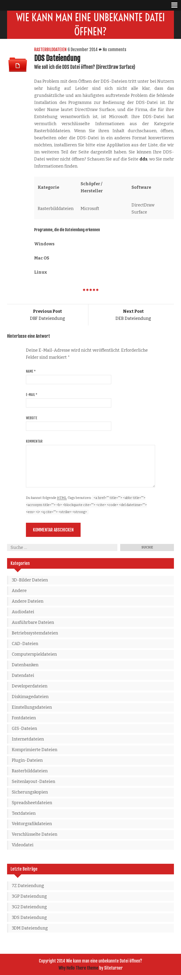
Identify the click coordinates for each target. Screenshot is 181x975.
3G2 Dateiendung (29, 906)
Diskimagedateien (30, 696)
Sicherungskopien (30, 792)
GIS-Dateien (24, 728)
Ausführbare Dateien (33, 622)
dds (143, 159)
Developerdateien (29, 686)
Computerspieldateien (34, 654)
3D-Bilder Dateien (30, 580)
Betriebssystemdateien (35, 633)
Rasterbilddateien (50, 49)
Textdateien (24, 813)
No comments (114, 49)
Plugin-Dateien (27, 760)
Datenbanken (25, 664)
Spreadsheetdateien (32, 802)
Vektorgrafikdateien (32, 823)
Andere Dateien (27, 601)
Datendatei (23, 675)
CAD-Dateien (25, 643)
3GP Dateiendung (29, 896)
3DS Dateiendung (29, 917)
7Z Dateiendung (28, 885)
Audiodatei (23, 611)
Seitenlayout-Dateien (33, 781)
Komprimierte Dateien (34, 749)
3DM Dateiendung (30, 928)
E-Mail (31, 395)
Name (31, 371)
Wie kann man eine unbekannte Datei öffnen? (90, 24)
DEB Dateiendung (133, 315)
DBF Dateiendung (47, 315)
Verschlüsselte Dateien (34, 834)
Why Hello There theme (78, 968)
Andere (19, 590)
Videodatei (22, 844)
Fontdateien (24, 717)
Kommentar (34, 441)
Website (31, 418)
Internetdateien (28, 739)
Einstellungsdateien (32, 707)
